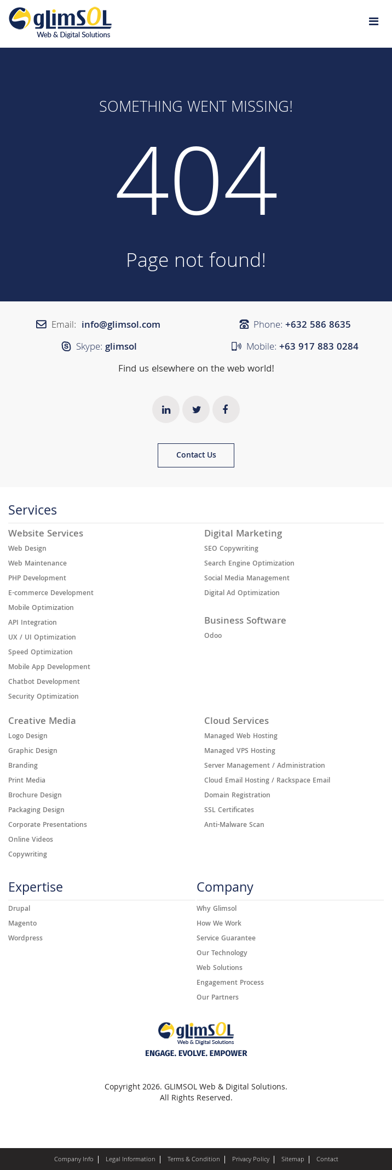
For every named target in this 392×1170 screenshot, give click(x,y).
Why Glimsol (217, 909)
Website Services (45, 534)
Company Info (74, 1160)
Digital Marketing (243, 534)
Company (225, 890)
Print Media (26, 781)
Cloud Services (236, 722)
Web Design (27, 549)
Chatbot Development (44, 682)
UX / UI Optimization (42, 638)
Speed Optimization (40, 653)
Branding (23, 766)
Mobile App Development (49, 668)
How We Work (219, 924)
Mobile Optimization (41, 608)
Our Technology (222, 954)
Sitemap (292, 1160)
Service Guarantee (226, 939)
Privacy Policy (250, 1160)
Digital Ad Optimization (242, 594)
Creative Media (42, 722)
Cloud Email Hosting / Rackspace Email (267, 781)
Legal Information (130, 1160)
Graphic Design (32, 751)
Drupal (19, 909)
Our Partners (218, 998)
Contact (327, 1160)
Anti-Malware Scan (234, 825)
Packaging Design (36, 811)
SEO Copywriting (231, 549)
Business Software (245, 622)
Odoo (213, 636)
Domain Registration (237, 796)
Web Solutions (220, 968)
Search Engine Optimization (249, 564)
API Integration (32, 623)
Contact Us (196, 456)
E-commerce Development (51, 594)
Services (32, 513)
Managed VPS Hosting (239, 751)
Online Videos (30, 840)
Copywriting (27, 855)
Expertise (35, 890)
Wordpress (25, 939)
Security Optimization (43, 697)
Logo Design (28, 737)
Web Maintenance (37, 564)
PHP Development (37, 579)
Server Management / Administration (264, 766)
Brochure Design (35, 796)
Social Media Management (247, 579)
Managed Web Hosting (241, 737)
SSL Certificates (229, 811)
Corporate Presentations (47, 825)
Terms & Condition (194, 1160)
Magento (22, 924)
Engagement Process (230, 983)
